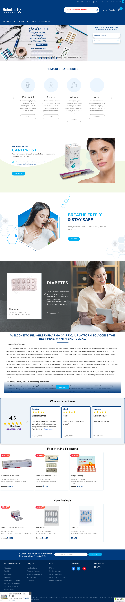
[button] (39, 56)
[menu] (62, 22)
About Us (7, 566)
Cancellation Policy (10, 585)
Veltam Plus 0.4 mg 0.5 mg (12, 526)
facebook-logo (73, 567)
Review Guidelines (55, 579)
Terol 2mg (75, 526)
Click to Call (104, 2)
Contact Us (8, 573)
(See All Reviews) (13, 427)
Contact (80, 2)
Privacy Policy (9, 588)
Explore (28, 115)
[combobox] (79, 10)
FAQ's (51, 566)
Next (111, 96)
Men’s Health (31, 576)
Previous (13, 96)
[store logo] (11, 9)
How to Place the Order (57, 576)
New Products (32, 566)
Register (112, 10)
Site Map (7, 569)
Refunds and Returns (11, 582)
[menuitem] (25, 22)
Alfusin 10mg (41, 526)
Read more (78, 428)
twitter (78, 567)
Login (105, 10)
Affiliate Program (55, 573)
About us (89, 2)
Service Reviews (55, 569)
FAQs (96, 2)
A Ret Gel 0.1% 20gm (10, 474)
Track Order (116, 2)
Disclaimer (7, 576)
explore (74, 237)
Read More (62, 385)
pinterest (84, 567)
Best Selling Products (34, 573)
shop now (18, 172)
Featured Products (33, 569)
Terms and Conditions (11, 579)
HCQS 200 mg (77, 474)
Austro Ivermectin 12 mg (46, 474)
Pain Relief (30, 579)
